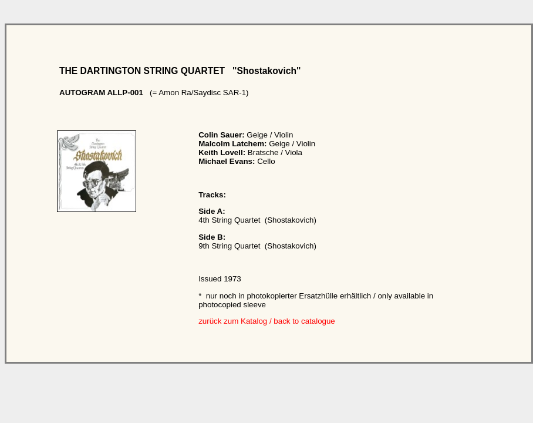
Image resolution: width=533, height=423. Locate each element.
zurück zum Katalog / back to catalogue (266, 321)
